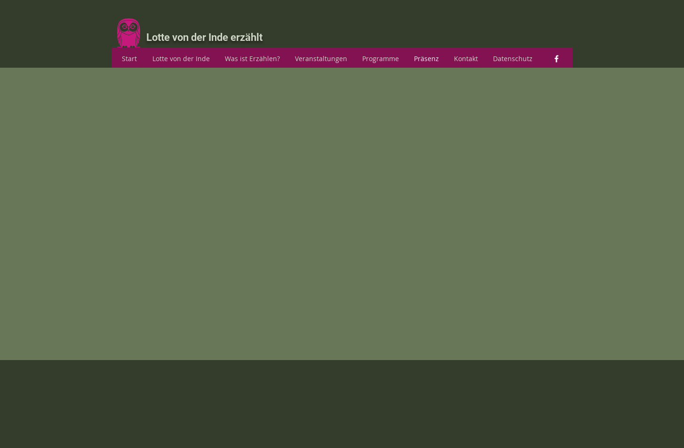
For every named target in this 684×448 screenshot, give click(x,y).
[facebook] (556, 58)
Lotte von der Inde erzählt (204, 37)
